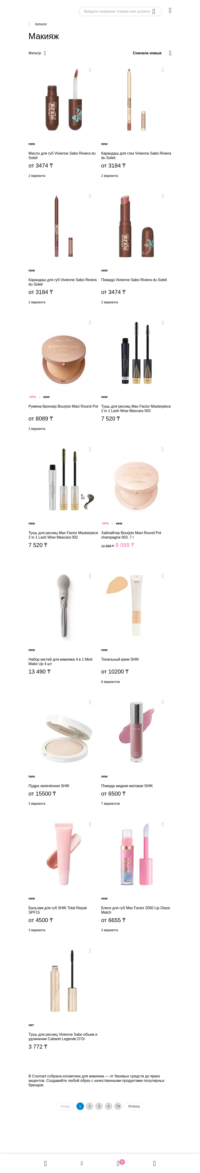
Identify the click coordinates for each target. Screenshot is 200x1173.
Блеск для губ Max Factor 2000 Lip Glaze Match (136, 877)
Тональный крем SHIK (136, 628)
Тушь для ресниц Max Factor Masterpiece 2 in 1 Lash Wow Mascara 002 (64, 501)
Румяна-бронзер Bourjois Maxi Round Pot (64, 375)
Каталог (41, 24)
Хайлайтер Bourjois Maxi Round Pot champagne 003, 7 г (136, 501)
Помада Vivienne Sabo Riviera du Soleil (136, 248)
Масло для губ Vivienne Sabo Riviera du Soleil (64, 122)
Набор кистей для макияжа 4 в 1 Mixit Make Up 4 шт (64, 628)
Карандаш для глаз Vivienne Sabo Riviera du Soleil (136, 122)
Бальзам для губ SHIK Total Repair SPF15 (64, 877)
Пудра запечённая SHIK (64, 752)
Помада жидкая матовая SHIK (136, 752)
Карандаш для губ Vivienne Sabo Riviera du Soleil (64, 248)
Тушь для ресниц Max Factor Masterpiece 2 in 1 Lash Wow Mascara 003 (136, 375)
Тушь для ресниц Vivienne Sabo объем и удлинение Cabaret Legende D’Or (64, 1003)
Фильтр (35, 53)
